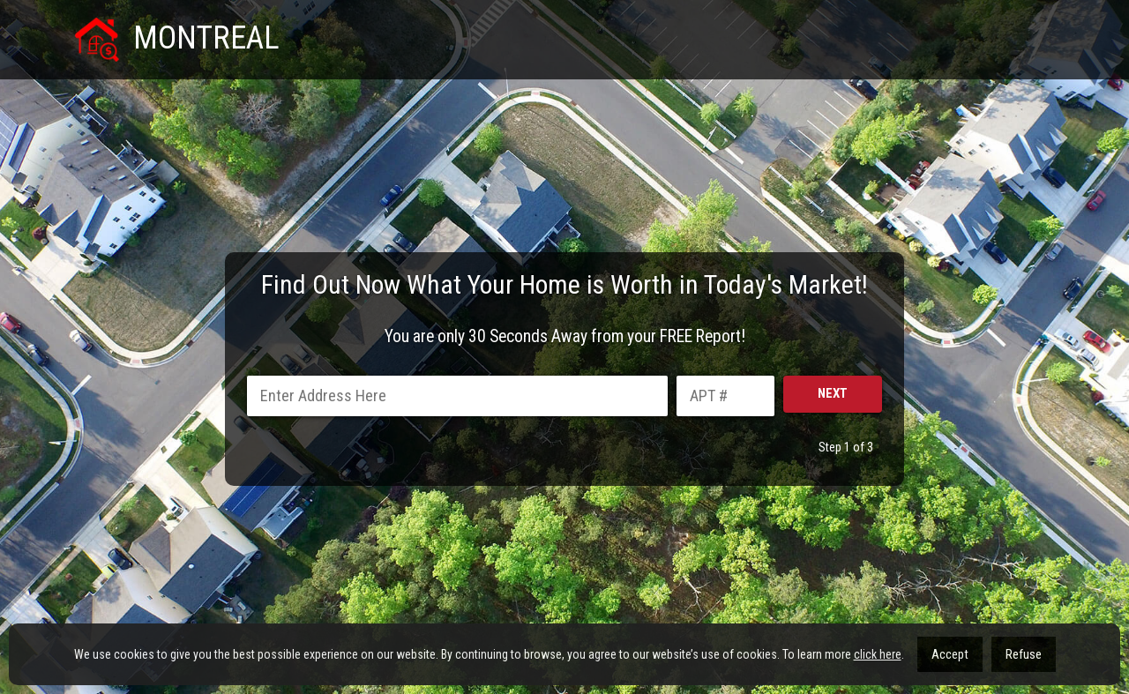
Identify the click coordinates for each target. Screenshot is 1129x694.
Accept (949, 654)
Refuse (1024, 654)
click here (877, 654)
